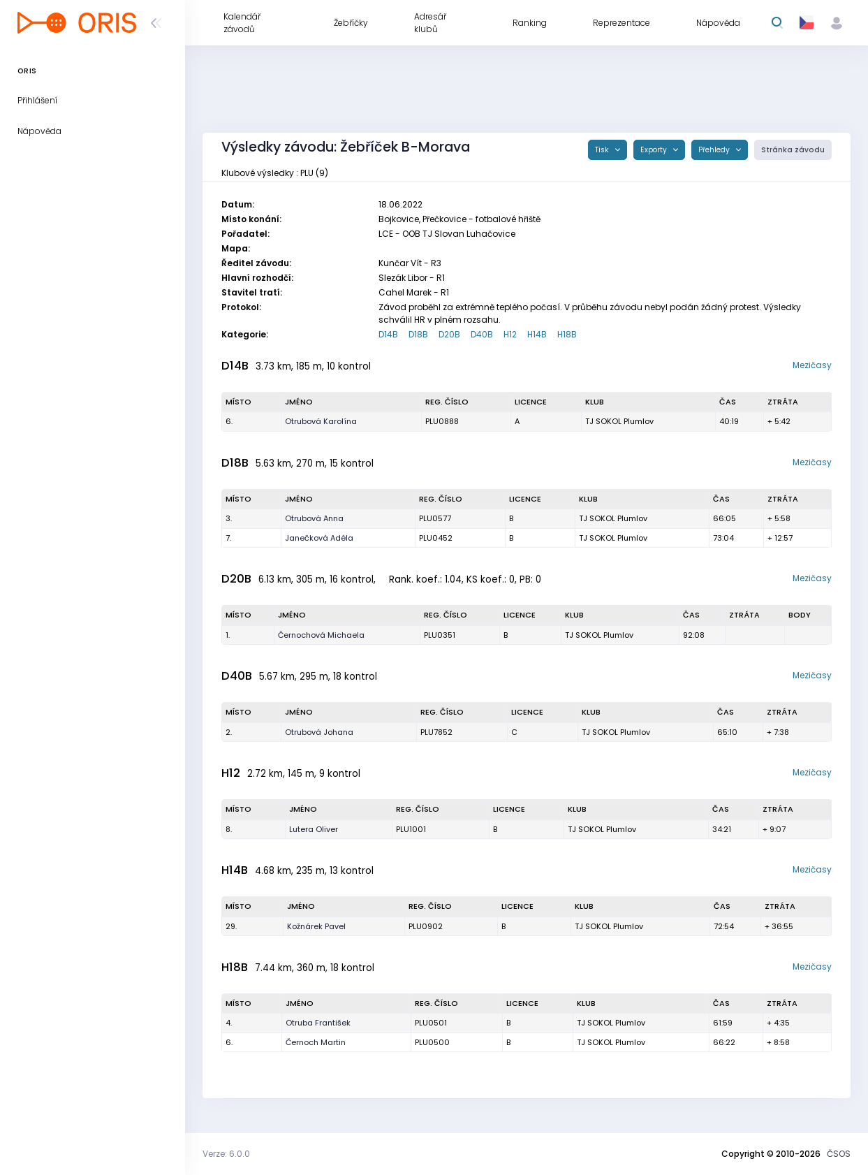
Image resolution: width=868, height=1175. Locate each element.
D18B (418, 334)
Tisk (603, 150)
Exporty (654, 150)
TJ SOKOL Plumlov (619, 421)
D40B (482, 334)
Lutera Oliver (313, 829)
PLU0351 (439, 635)
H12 (510, 334)
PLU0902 (426, 926)
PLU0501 (431, 1022)
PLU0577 (435, 518)
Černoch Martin (316, 1042)
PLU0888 (442, 421)
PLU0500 (432, 1042)
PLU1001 (411, 829)
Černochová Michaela (321, 635)
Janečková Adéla (319, 537)
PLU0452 (436, 537)
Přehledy (715, 150)
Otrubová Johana (319, 732)
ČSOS (839, 1154)
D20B (449, 334)
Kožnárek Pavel (316, 926)
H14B (537, 334)
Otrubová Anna (314, 518)
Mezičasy (812, 365)
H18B (567, 334)
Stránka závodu (793, 150)
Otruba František (318, 1022)
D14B (388, 334)
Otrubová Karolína (321, 421)
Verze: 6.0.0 (226, 1154)
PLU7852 (436, 732)
